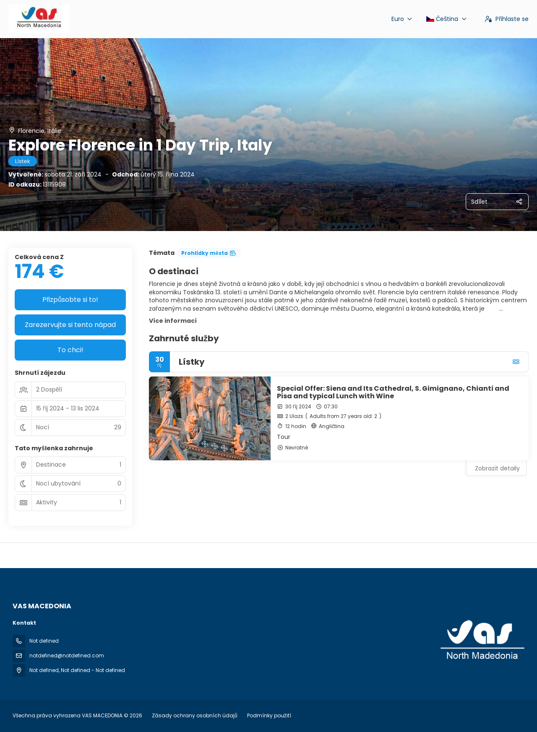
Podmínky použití (268, 715)
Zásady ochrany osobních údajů (194, 715)
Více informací (173, 321)
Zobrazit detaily (497, 468)
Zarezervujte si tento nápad (70, 325)
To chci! (70, 350)
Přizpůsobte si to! (70, 299)
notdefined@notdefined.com (66, 655)
